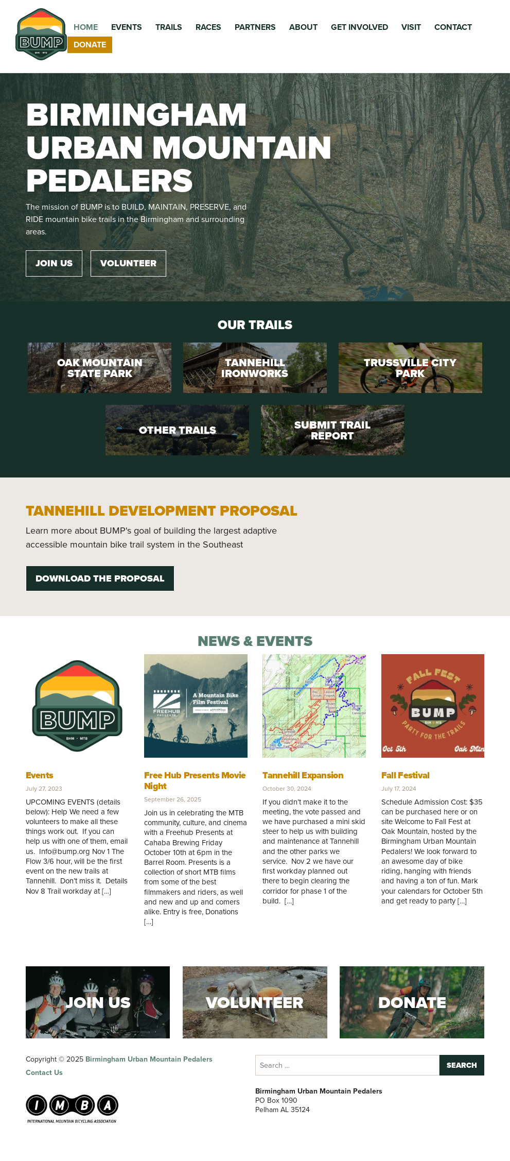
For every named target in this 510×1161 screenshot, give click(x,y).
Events (126, 27)
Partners (255, 27)
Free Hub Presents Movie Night (195, 781)
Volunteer (128, 263)
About (303, 27)
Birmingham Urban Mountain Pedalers (149, 1059)
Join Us (54, 263)
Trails (168, 27)
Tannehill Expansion (302, 775)
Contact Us (44, 1072)
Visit (411, 27)
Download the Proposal (100, 578)
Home (86, 27)
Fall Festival (405, 775)
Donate (90, 44)
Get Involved (359, 27)
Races (208, 27)
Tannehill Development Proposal (161, 510)
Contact (453, 27)
